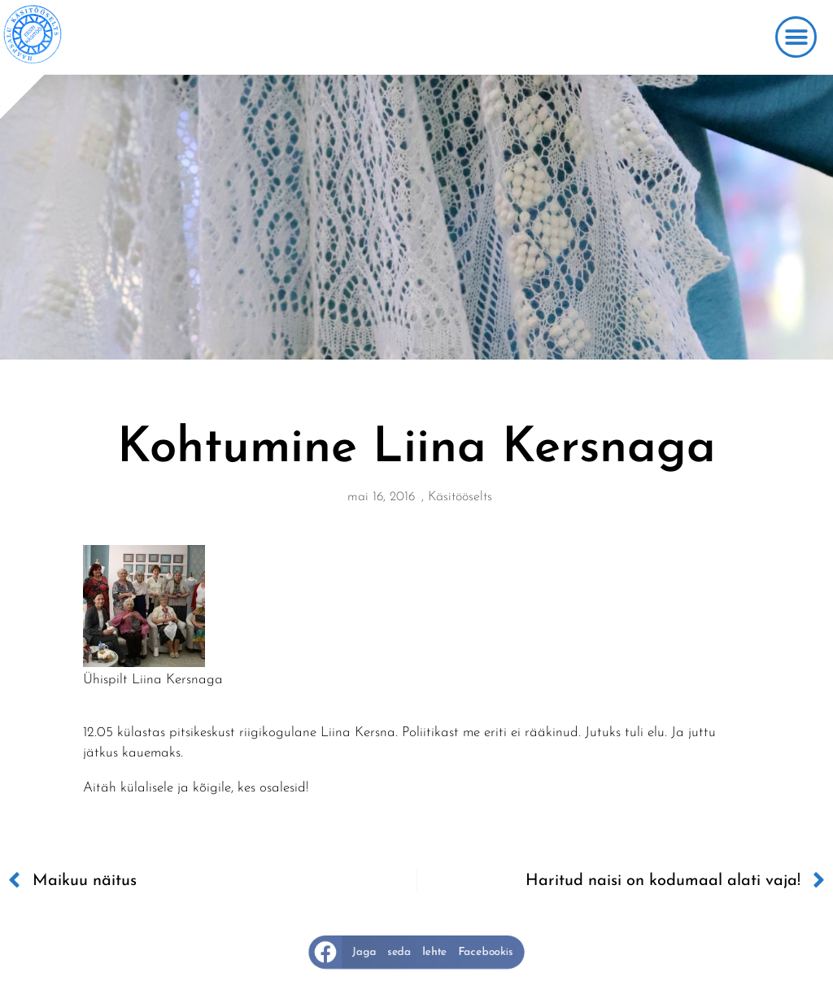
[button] (796, 37)
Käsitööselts (460, 497)
